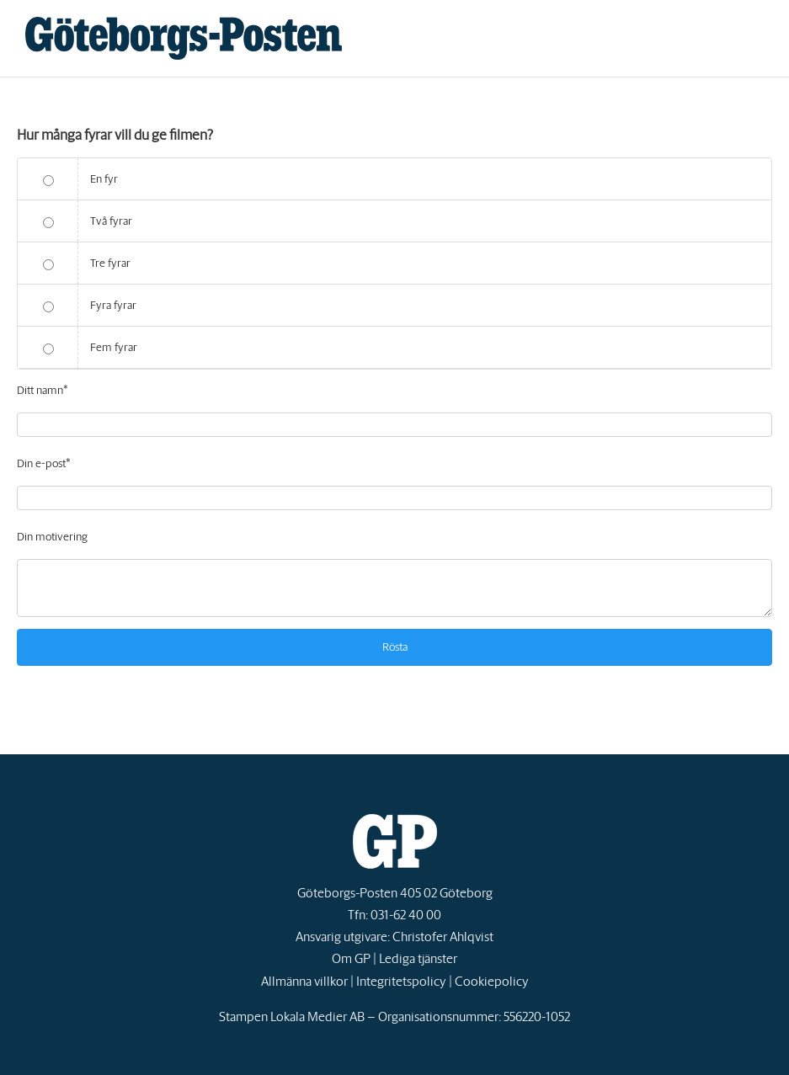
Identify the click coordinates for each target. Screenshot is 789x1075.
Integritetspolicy (401, 981)
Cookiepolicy (492, 981)
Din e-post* (44, 463)
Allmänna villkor (304, 981)
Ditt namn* (42, 390)
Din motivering (52, 537)
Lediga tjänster (418, 958)
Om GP (351, 958)
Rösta (395, 647)
